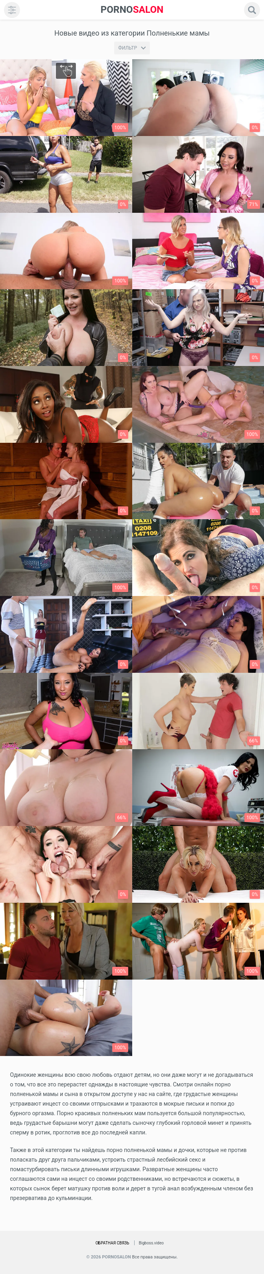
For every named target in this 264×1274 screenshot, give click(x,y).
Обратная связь (112, 1243)
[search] (252, 10)
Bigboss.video (151, 1243)
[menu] (12, 10)
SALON (132, 10)
